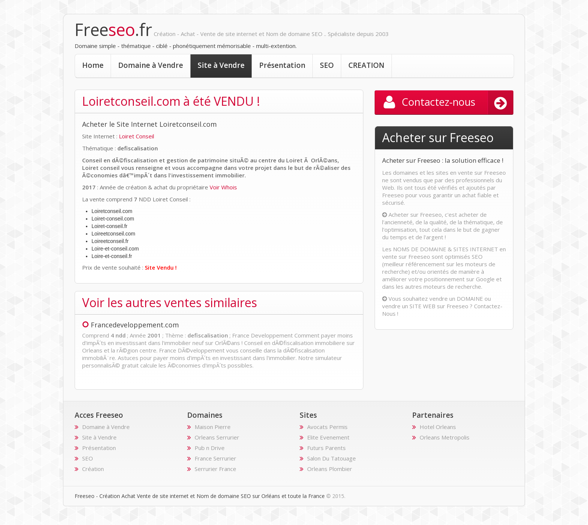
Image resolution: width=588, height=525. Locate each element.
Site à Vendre (221, 65)
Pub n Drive (210, 448)
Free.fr (113, 29)
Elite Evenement (328, 437)
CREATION (366, 65)
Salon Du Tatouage (331, 458)
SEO (327, 65)
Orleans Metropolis (445, 437)
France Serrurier (215, 458)
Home (93, 65)
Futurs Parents (326, 448)
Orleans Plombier (329, 468)
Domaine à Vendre (150, 65)
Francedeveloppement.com (130, 324)
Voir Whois (223, 187)
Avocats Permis (327, 426)
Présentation (282, 65)
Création (93, 468)
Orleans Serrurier (217, 437)
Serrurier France (215, 468)
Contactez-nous (448, 103)
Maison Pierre (213, 426)
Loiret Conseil (136, 136)
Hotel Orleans (438, 426)
